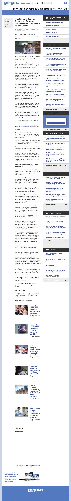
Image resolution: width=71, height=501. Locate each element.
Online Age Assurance (51, 32)
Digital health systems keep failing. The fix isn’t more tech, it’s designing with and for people (56, 160)
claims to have (34, 112)
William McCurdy (31, 34)
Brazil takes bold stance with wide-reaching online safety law (35, 309)
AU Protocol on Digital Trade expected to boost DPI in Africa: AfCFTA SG (55, 178)
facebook (40, 3)
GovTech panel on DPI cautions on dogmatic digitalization (54, 200)
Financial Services (33, 36)
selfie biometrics (35, 295)
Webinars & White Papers (53, 9)
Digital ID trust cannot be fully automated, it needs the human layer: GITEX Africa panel (55, 184)
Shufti (16, 296)
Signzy (33, 171)
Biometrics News (15, 9)
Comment (9, 26)
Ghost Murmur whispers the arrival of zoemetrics (55, 105)
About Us (23, 3)
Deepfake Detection (51, 29)
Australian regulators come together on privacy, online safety (35, 370)
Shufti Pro (30, 215)
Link (8, 24)
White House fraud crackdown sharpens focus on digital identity (56, 65)
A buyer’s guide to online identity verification (54, 222)
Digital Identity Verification (53, 25)
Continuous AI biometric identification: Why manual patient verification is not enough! (55, 138)
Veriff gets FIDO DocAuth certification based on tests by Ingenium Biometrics (35, 412)
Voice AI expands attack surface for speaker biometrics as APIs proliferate (55, 74)
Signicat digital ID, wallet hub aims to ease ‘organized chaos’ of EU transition (35, 329)
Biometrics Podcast (66, 9)
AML (16, 293)
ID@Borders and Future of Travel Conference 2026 (56, 255)
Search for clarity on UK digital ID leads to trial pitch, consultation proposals (35, 350)
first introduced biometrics (25, 126)
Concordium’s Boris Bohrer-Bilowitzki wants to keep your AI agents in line (55, 148)
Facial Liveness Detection (52, 36)
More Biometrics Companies (53, 129)
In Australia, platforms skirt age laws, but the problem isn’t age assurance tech (55, 85)
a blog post (27, 62)
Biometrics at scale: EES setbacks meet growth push (56, 49)
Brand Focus (41, 9)
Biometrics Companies (46, 9)
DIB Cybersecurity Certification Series (56, 271)
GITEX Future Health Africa (56, 276)
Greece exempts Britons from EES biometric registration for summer (54, 100)
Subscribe (28, 3)
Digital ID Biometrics (51, 204)
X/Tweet (9, 21)
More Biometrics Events (52, 280)
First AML (24, 135)
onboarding (23, 295)
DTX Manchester (56, 266)
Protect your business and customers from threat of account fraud (55, 217)
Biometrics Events (59, 9)
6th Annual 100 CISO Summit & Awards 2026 (56, 261)
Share (8, 19)
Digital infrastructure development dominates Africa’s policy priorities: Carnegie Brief (55, 190)
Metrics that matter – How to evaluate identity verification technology (55, 233)
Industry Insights (37, 9)
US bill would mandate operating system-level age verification (54, 54)
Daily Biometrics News (51, 109)
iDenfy (17, 252)
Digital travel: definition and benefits (55, 237)
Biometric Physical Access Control (54, 22)
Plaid (31, 56)
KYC (17, 295)
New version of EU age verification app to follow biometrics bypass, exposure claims (55, 60)
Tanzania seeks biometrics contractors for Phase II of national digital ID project (56, 95)
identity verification (35, 293)
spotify (42, 3)
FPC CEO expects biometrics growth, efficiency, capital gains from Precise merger (55, 154)
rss (32, 3)
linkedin (35, 3)
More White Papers (50, 241)
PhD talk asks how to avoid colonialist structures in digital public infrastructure (56, 195)
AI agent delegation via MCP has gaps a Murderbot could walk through (56, 70)
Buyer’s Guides (26, 9)
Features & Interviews (31, 9)
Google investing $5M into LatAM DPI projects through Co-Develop (55, 90)
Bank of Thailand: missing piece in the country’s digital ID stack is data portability (35, 391)
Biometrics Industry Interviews (53, 165)
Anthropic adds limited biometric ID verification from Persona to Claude (55, 79)
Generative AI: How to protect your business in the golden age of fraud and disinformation (56, 228)
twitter (37, 3)
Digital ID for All (21, 9)
